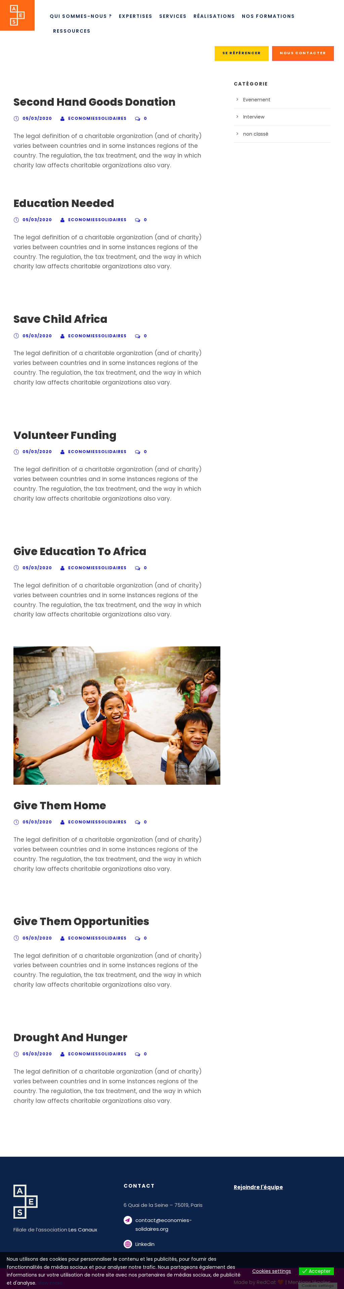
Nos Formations (272, 16)
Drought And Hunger (64, 1038)
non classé (254, 134)
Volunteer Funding (59, 435)
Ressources (73, 31)
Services (175, 16)
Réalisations (218, 16)
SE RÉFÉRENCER (243, 53)
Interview (252, 117)
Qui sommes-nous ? (80, 16)
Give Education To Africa (74, 551)
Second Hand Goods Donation (88, 102)
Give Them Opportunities (75, 921)
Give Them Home (55, 806)
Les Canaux (77, 1229)
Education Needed (58, 203)
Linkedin (144, 1236)
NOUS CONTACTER (304, 53)
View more (178, 1283)
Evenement (255, 99)
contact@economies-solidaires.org (174, 1220)
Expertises (136, 16)
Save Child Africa (56, 319)
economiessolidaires (90, 118)
